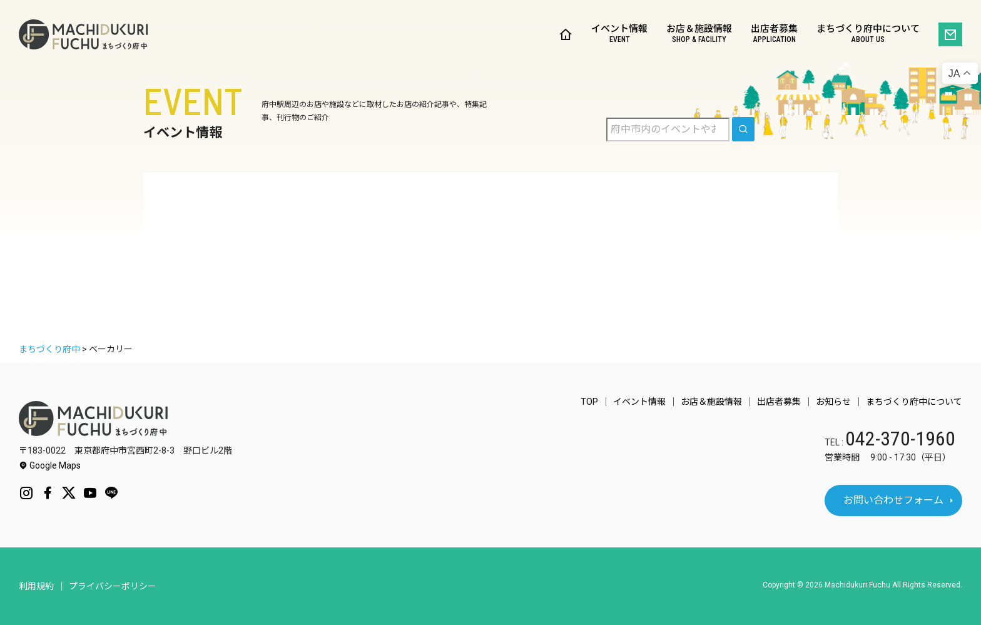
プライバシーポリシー (112, 586)
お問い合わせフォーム (893, 500)
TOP (589, 402)
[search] (743, 129)
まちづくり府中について (868, 34)
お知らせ (833, 402)
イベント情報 (619, 34)
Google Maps (50, 465)
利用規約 (36, 586)
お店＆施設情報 (699, 34)
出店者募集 (774, 34)
